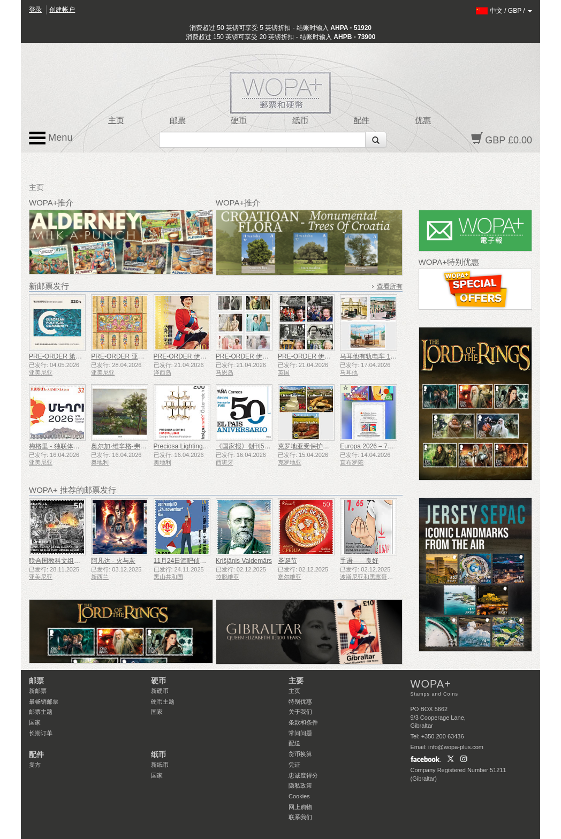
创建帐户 (62, 9)
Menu (51, 138)
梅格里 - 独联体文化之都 (64, 446)
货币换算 (300, 754)
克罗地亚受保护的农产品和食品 (323, 446)
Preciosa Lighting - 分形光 (191, 446)
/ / (504, 10)
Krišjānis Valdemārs (244, 561)
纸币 (300, 120)
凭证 (294, 764)
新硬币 (160, 691)
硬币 (239, 120)
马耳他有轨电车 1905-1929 (379, 356)
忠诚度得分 (303, 775)
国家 (35, 722)
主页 (116, 120)
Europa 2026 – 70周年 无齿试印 (385, 446)
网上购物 (300, 807)
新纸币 (160, 764)
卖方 (35, 764)
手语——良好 (359, 561)
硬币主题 (163, 701)
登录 (35, 9)
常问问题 (300, 733)
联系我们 (300, 817)
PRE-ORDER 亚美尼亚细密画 (133, 356)
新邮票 (38, 691)
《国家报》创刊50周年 (248, 446)
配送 (294, 743)
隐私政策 (300, 785)
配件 (361, 120)
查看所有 (390, 286)
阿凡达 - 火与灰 (113, 561)
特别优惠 (300, 701)
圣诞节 (287, 561)
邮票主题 (40, 711)
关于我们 (300, 711)
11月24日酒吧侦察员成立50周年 (200, 561)
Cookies (299, 796)
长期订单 (40, 733)
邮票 (178, 120)
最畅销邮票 (43, 701)
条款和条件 (303, 722)
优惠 (423, 120)
